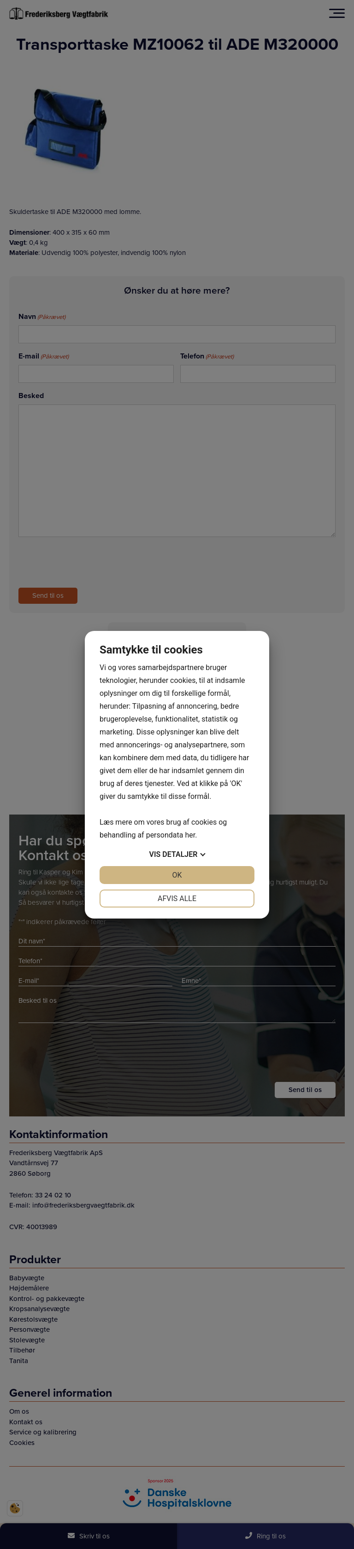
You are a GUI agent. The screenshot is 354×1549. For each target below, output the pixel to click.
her (190, 835)
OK (177, 875)
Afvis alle (177, 898)
